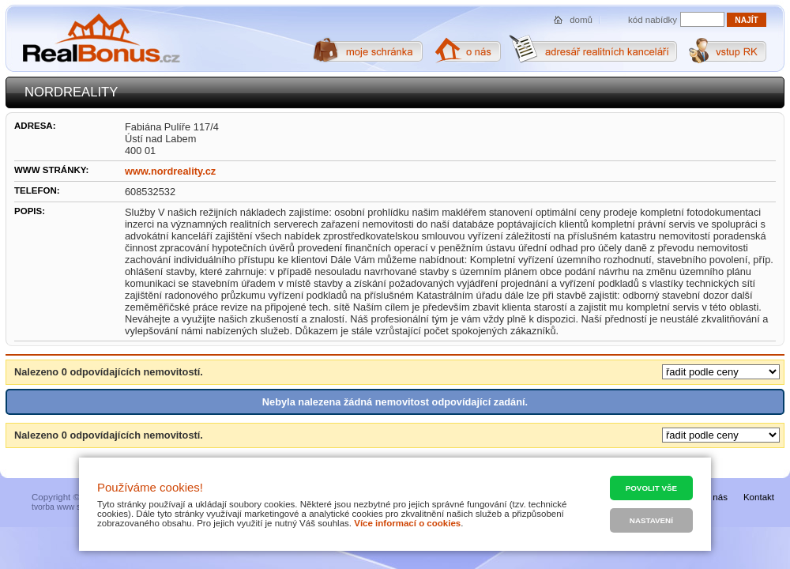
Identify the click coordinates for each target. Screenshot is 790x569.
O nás (715, 497)
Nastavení (651, 520)
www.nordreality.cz (170, 171)
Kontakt (758, 497)
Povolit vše (651, 488)
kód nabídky (652, 19)
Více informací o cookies (407, 523)
